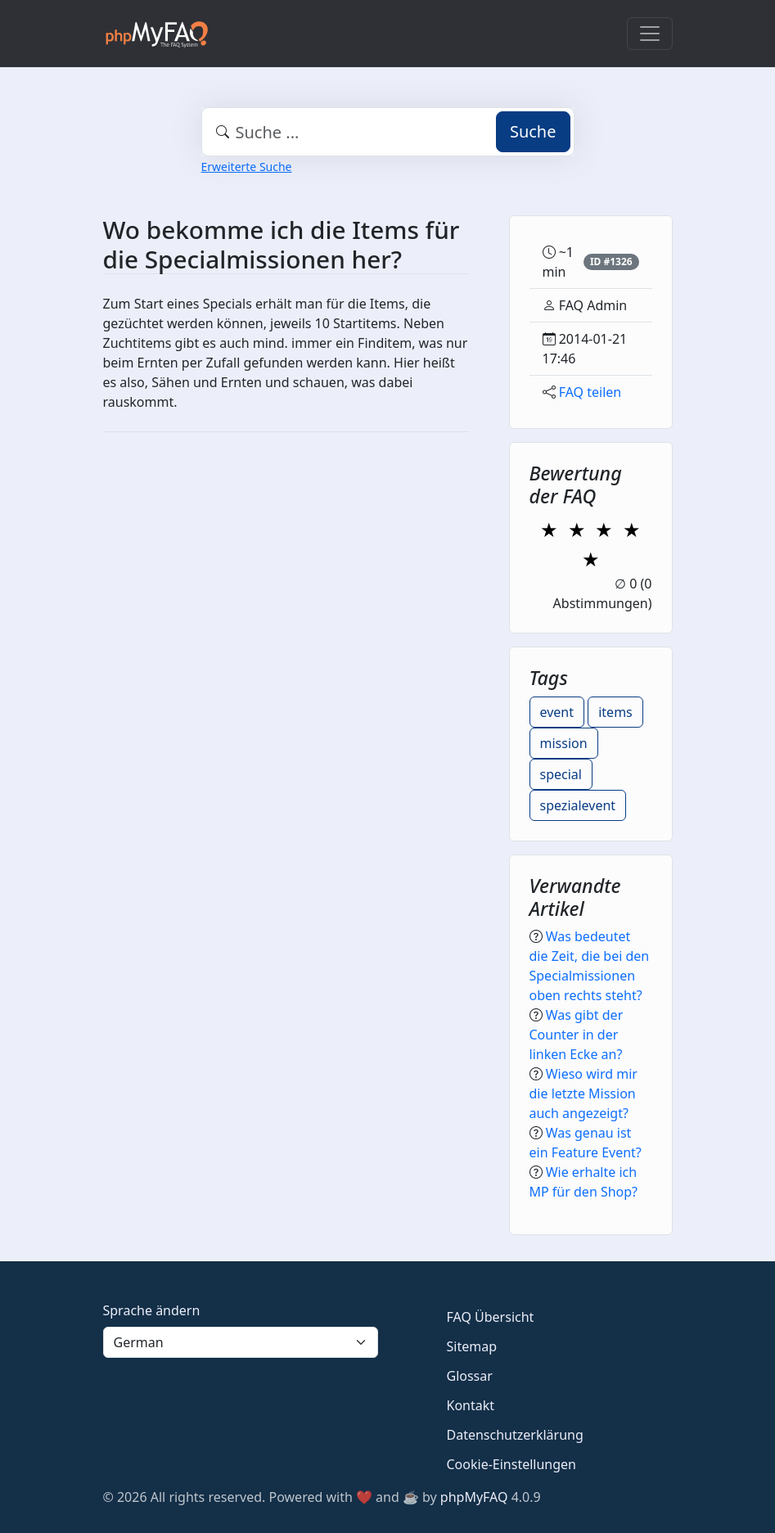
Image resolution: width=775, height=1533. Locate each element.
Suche (533, 131)
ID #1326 (611, 261)
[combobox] (387, 131)
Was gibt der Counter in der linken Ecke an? (576, 1034)
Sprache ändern (152, 1310)
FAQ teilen (590, 392)
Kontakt (471, 1405)
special (561, 774)
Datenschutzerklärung (515, 1435)
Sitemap (472, 1346)
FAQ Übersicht (490, 1317)
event (557, 712)
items (615, 712)
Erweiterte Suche (246, 166)
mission (564, 743)
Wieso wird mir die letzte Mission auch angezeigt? (583, 1093)
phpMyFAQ (474, 1497)
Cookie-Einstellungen (511, 1464)
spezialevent (578, 805)
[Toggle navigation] (650, 33)
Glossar (470, 1376)
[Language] (240, 1342)
